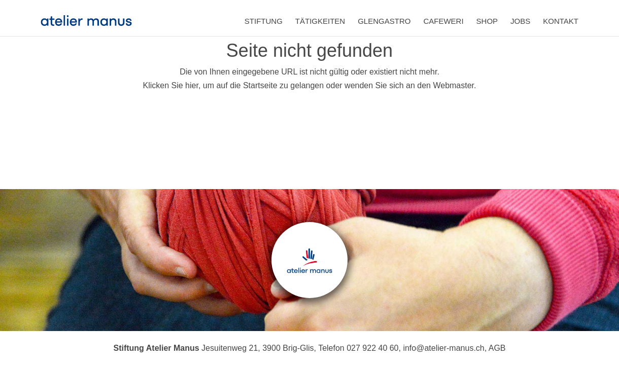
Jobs (520, 21)
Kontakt (560, 21)
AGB (497, 348)
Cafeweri (443, 21)
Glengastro (384, 21)
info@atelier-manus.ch (443, 348)
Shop (487, 21)
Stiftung (264, 21)
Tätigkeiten (320, 21)
